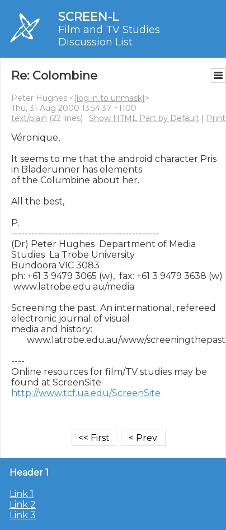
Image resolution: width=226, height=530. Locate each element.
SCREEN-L (88, 17)
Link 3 (23, 515)
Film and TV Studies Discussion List (109, 36)
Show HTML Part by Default (144, 118)
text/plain (29, 118)
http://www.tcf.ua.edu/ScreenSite (86, 393)
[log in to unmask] (109, 98)
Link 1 (22, 494)
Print (215, 118)
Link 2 (23, 504)
